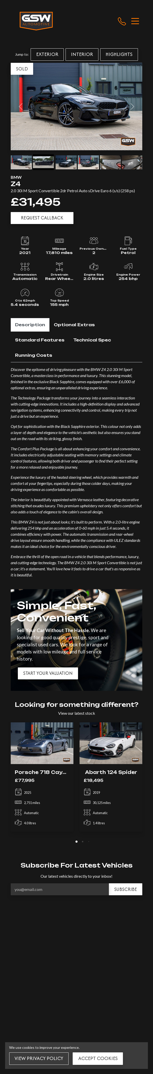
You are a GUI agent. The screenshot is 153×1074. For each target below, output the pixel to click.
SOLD (22, 68)
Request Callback (42, 217)
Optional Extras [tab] (74, 324)
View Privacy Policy (39, 1058)
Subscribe (125, 889)
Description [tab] (30, 324)
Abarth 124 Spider (111, 772)
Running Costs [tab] (33, 355)
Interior (82, 54)
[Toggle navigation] (135, 21)
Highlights (119, 54)
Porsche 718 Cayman (45, 772)
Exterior (47, 54)
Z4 (16, 184)
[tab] (76, 841)
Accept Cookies (98, 1058)
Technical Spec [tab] (92, 339)
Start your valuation (48, 673)
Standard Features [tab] (40, 339)
